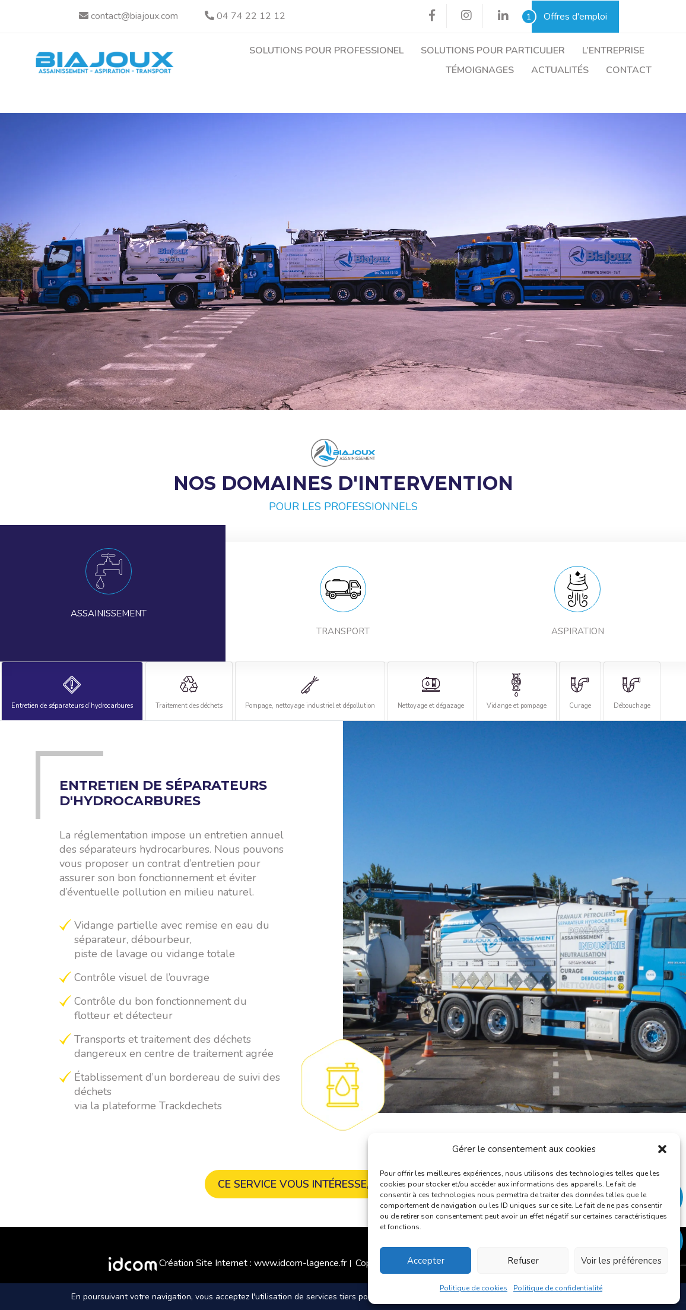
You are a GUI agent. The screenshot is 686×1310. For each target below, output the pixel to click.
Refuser (523, 1261)
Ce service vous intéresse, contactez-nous (343, 1185)
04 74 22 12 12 (245, 16)
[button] (662, 1149)
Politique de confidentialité (557, 1288)
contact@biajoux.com (128, 16)
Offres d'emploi (569, 16)
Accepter (425, 1261)
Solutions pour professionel (326, 50)
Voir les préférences (621, 1261)
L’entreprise (613, 50)
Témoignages (480, 70)
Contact (629, 70)
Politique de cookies (473, 1288)
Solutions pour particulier (493, 50)
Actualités (560, 70)
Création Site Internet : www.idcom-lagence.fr (228, 1264)
